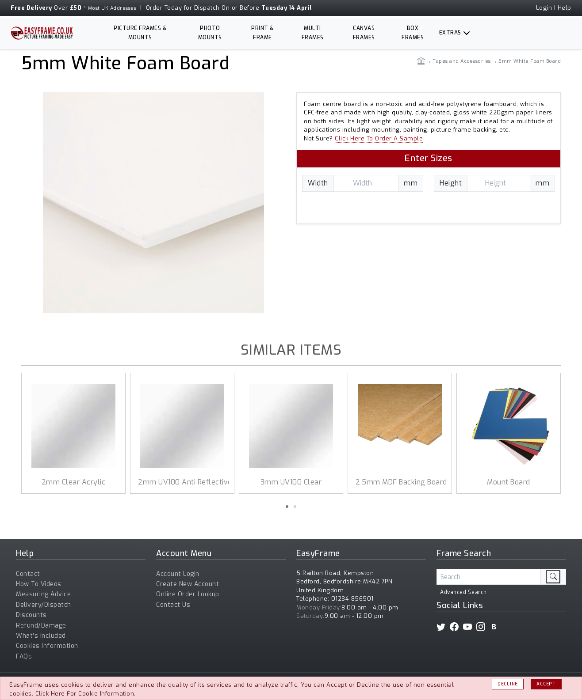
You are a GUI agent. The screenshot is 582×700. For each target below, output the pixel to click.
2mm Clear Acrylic (74, 482)
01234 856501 (352, 598)
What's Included (41, 636)
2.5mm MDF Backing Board (401, 482)
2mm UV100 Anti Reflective (185, 482)
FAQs (24, 656)
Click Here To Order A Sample (379, 138)
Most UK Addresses (112, 8)
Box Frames (413, 33)
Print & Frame (262, 33)
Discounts (31, 615)
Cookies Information (47, 646)
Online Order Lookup (187, 594)
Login (544, 7)
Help (564, 7)
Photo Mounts (210, 33)
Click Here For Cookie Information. (85, 693)
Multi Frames (313, 33)
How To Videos (38, 584)
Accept (545, 684)
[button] (287, 506)
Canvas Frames (364, 33)
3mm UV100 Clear (291, 482)
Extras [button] (450, 32)
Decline (508, 684)
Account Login (177, 574)
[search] (553, 576)
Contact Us (173, 605)
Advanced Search (463, 592)
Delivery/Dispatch (43, 605)
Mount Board (508, 482)
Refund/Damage (41, 625)
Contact (28, 574)
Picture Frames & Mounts (140, 33)
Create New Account (187, 584)
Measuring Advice (43, 594)
